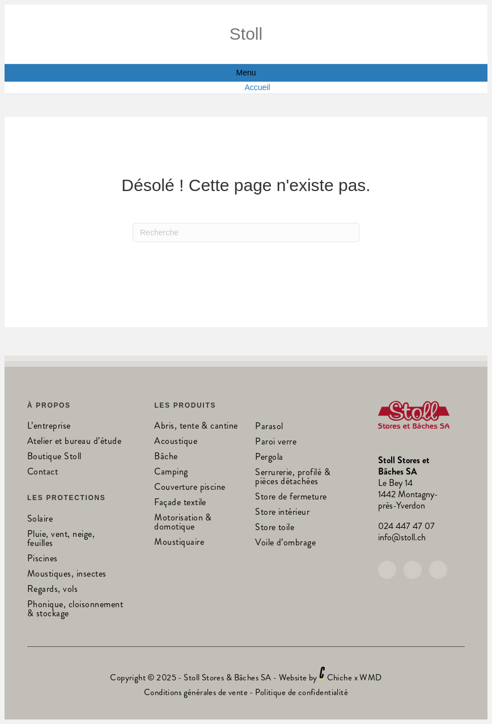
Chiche (340, 677)
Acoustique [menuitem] (175, 442)
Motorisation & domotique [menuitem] (183, 523)
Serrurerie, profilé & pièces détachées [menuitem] (292, 478)
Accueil (257, 87)
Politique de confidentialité (301, 692)
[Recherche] (246, 232)
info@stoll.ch (402, 537)
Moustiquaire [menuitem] (179, 542)
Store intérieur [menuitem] (282, 512)
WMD (370, 677)
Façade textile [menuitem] (180, 503)
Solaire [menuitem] (40, 519)
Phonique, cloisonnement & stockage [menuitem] (75, 610)
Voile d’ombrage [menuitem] (285, 543)
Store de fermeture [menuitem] (291, 497)
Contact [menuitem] (42, 472)
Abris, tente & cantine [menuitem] (196, 426)
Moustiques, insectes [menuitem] (67, 574)
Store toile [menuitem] (274, 528)
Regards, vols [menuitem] (52, 590)
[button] (387, 570)
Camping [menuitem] (171, 472)
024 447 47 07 (406, 525)
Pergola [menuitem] (269, 457)
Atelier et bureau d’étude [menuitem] (74, 442)
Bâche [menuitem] (165, 457)
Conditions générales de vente (196, 692)
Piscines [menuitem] (42, 559)
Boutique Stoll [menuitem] (54, 457)
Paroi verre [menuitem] (275, 442)
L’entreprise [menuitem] (49, 426)
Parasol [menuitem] (269, 427)
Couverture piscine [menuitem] (190, 487)
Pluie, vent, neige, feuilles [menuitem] (61, 539)
